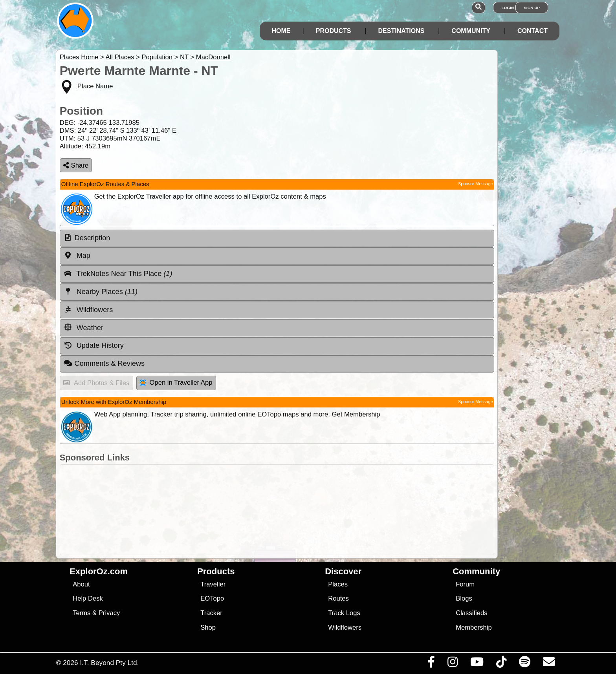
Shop (208, 627)
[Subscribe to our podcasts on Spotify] (524, 664)
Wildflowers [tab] (88, 310)
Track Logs (344, 613)
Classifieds (471, 613)
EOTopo (212, 598)
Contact (532, 30)
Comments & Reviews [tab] (104, 363)
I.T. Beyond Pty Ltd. (109, 663)
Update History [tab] (94, 345)
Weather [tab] (83, 327)
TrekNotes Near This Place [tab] (118, 274)
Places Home (79, 57)
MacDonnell (213, 57)
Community (470, 30)
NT (184, 57)
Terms (81, 613)
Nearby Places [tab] (101, 292)
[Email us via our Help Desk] (548, 664)
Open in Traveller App (176, 382)
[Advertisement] (315, 510)
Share (75, 165)
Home (280, 30)
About (81, 584)
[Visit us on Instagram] (452, 664)
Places (338, 584)
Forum (465, 584)
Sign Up (532, 7)
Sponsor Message (475, 183)
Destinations (401, 30)
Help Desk (88, 598)
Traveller (213, 584)
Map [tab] (77, 255)
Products (333, 30)
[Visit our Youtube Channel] (476, 664)
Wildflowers (344, 627)
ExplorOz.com (99, 571)
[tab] (277, 238)
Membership (473, 627)
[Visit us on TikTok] (501, 664)
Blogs (464, 598)
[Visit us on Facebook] (431, 664)
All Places (120, 57)
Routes (338, 598)
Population (156, 57)
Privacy (109, 613)
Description (92, 238)
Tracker (211, 613)
